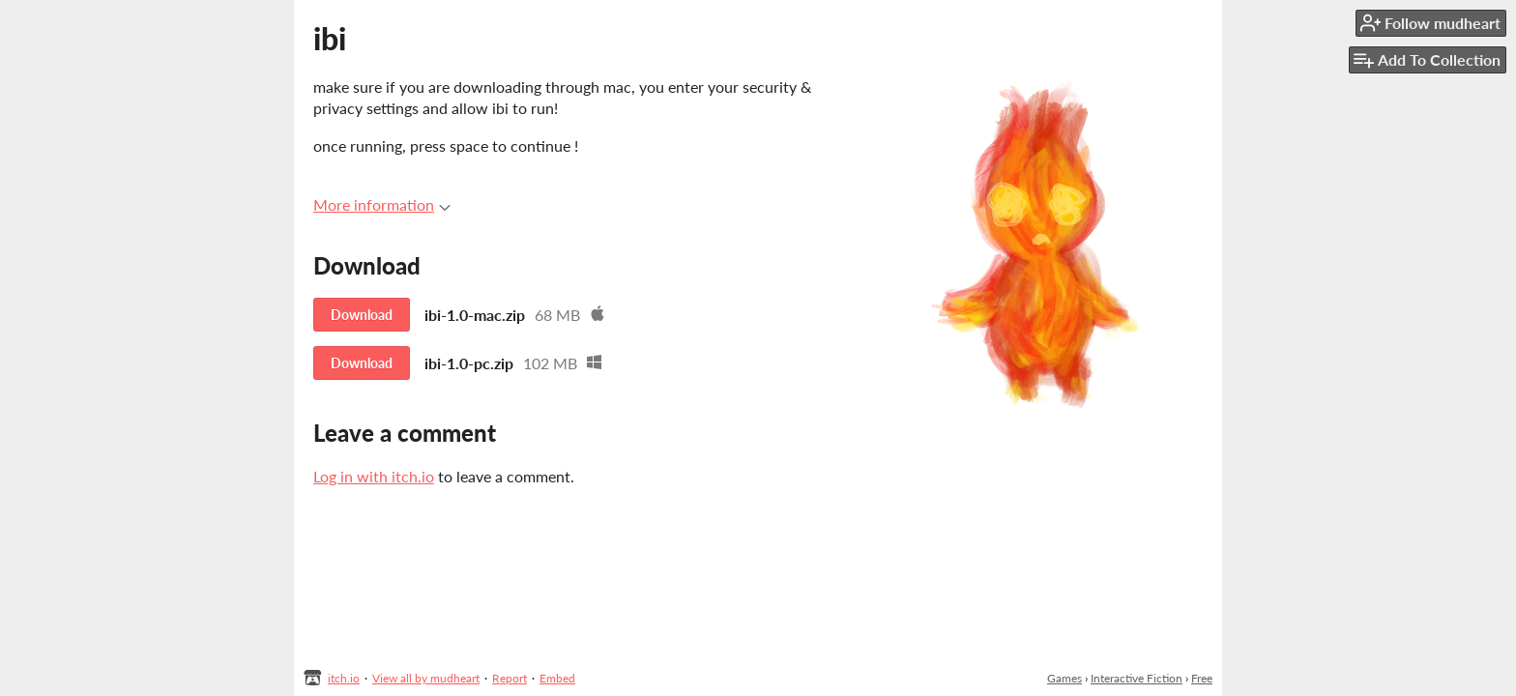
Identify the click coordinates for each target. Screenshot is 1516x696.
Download (362, 314)
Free (1201, 678)
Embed (557, 678)
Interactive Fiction (1136, 678)
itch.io (344, 678)
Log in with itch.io (373, 476)
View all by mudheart (426, 678)
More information (382, 204)
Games (1064, 678)
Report (509, 678)
